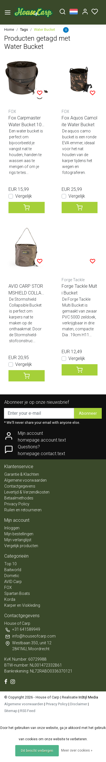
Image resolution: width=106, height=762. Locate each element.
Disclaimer (78, 704)
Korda (9, 599)
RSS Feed (27, 711)
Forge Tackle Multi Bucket (79, 289)
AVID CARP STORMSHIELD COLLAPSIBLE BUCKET (26, 289)
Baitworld (12, 569)
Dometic (11, 575)
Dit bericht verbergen (37, 751)
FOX (8, 587)
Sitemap (11, 711)
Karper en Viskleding (22, 605)
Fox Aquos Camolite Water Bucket (79, 121)
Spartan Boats (17, 593)
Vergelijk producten (21, 545)
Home (9, 29)
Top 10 (10, 564)
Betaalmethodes (18, 498)
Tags (24, 29)
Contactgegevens (19, 486)
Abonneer (88, 413)
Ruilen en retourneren (23, 510)
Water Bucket (44, 29)
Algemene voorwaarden (25, 480)
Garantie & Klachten (21, 474)
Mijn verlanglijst (17, 540)
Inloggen (12, 528)
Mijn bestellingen (18, 534)
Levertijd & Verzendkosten (26, 492)
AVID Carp (13, 581)
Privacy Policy (16, 504)
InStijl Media (88, 697)
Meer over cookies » (76, 750)
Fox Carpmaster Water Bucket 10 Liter (25, 121)
